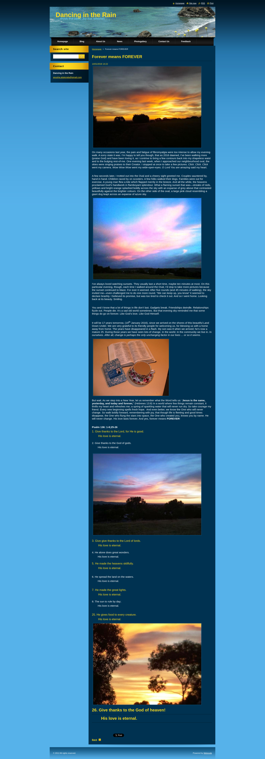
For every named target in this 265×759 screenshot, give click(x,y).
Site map (192, 3)
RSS (203, 3)
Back (94, 740)
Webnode (208, 753)
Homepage (96, 49)
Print (211, 3)
